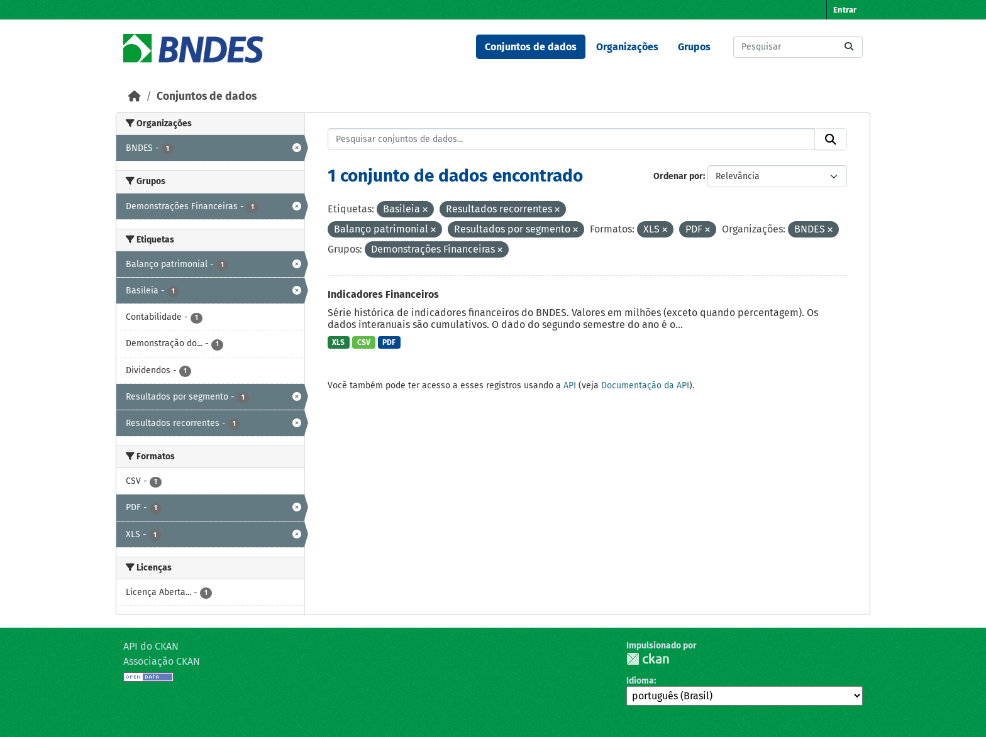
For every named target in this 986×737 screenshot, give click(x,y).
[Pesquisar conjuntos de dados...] (798, 47)
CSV (363, 342)
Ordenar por (678, 176)
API (569, 385)
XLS (338, 342)
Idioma (640, 680)
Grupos (694, 47)
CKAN (647, 658)
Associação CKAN (161, 661)
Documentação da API (645, 385)
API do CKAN (151, 646)
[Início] (134, 96)
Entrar (844, 9)
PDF (389, 342)
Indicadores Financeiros (383, 294)
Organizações (627, 47)
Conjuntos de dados (531, 47)
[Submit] (848, 47)
